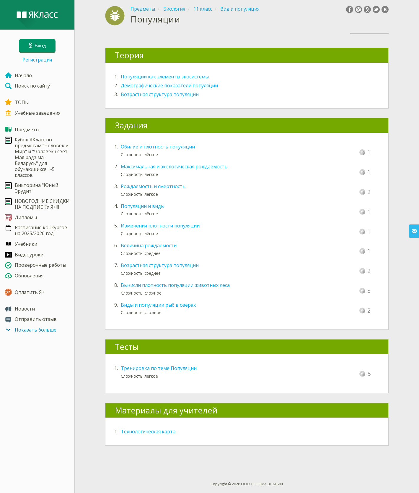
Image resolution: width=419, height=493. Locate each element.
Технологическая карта (148, 431)
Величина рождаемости (149, 245)
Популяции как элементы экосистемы (165, 76)
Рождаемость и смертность (153, 186)
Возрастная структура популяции (160, 94)
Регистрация (37, 60)
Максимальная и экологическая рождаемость (174, 166)
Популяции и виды (142, 206)
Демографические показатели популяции (169, 85)
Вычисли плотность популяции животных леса (175, 285)
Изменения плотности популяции (160, 225)
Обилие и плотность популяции (158, 146)
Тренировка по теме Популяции (159, 368)
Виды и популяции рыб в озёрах (158, 305)
